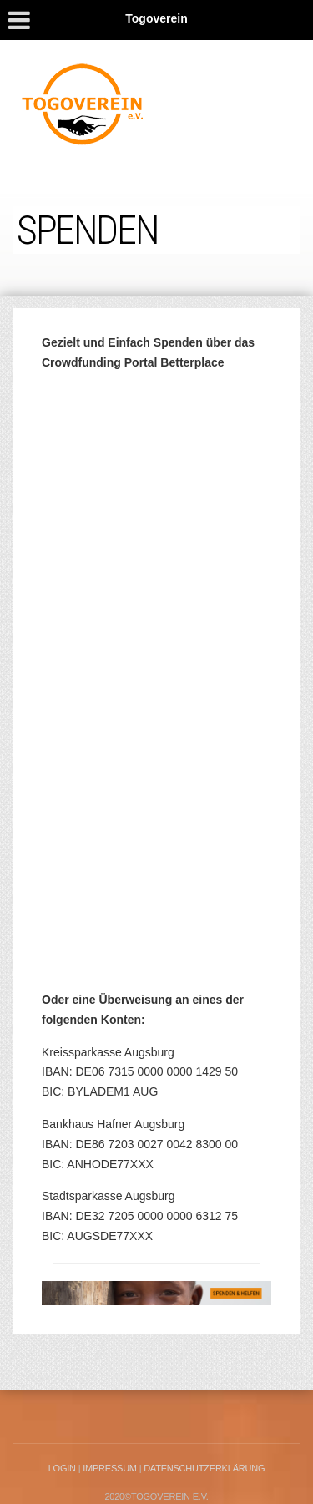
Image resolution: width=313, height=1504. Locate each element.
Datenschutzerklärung (204, 1468)
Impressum (110, 1468)
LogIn (62, 1468)
